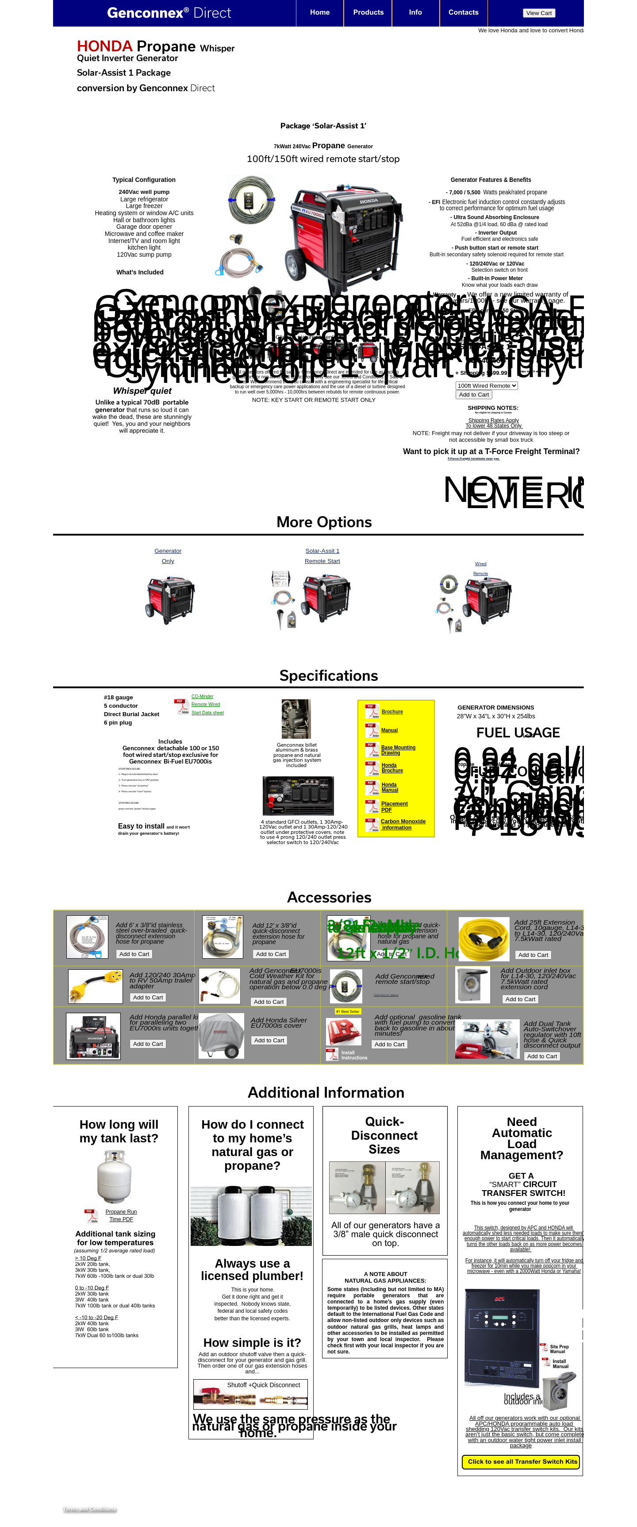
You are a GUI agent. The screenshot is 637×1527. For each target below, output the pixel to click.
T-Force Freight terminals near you (474, 458)
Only (168, 561)
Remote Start (322, 561)
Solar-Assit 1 (323, 551)
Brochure (392, 712)
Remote (480, 573)
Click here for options (386, 995)
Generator (167, 551)
